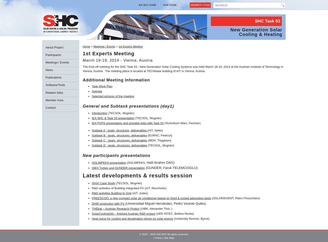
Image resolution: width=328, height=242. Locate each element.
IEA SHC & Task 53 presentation (113, 118)
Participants (53, 55)
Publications (54, 77)
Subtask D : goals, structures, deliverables (119, 145)
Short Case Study (103, 183)
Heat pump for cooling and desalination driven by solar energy (132, 218)
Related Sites (54, 92)
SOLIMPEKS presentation (109, 162)
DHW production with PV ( (109, 203)
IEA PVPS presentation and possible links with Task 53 (128, 123)
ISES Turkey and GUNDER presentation (118, 168)
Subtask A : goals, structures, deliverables (119, 130)
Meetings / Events (57, 62)
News (49, 70)
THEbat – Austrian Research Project (115, 208)
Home (86, 46)
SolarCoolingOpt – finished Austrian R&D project (123, 213)
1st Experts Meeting (130, 46)
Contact (51, 107)
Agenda (97, 91)
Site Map (169, 238)
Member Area (54, 100)
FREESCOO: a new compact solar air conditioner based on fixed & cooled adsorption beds (151, 198)
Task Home (170, 5)
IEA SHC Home (147, 5)
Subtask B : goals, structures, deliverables (119, 135)
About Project (54, 47)
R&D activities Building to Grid (111, 193)
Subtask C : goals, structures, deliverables (119, 140)
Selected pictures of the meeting (113, 96)
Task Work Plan (102, 86)
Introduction (99, 113)
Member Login (200, 5)
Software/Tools (55, 85)
